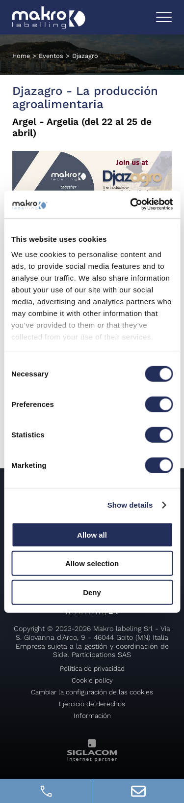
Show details (130, 505)
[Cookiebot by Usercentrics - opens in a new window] (131, 204)
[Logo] (48, 17)
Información (92, 715)
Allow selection (92, 563)
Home (21, 55)
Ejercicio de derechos (92, 704)
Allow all (92, 534)
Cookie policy (92, 680)
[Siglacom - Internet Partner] (92, 759)
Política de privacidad (92, 668)
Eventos (51, 55)
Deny (92, 592)
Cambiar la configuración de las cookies (92, 692)
